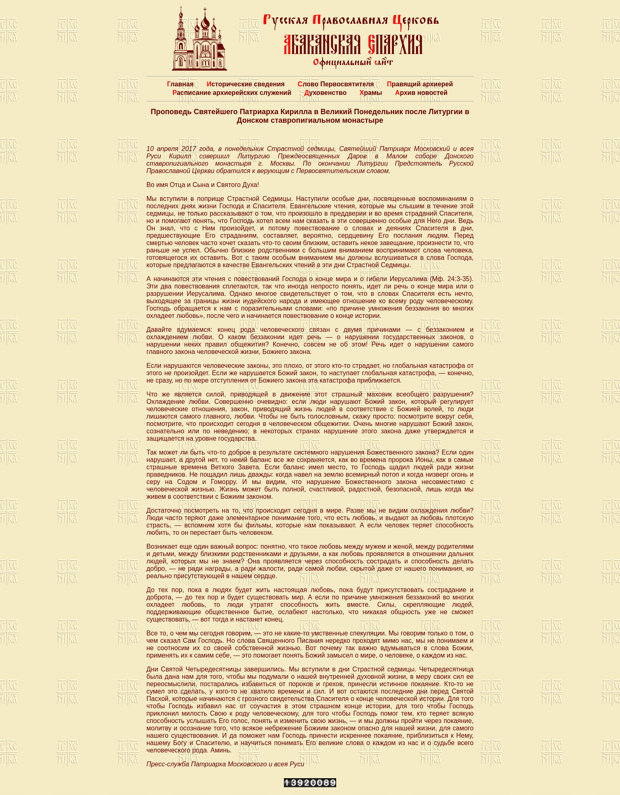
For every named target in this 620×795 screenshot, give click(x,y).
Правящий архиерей (420, 84)
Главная (180, 84)
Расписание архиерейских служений (232, 92)
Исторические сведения (246, 84)
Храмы (370, 92)
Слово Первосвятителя (336, 84)
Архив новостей (421, 92)
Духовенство (325, 92)
